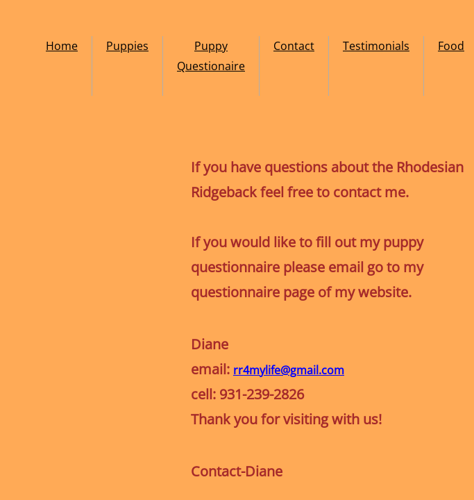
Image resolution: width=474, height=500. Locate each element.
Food (451, 45)
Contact (293, 45)
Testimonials (376, 45)
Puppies (127, 45)
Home (62, 45)
